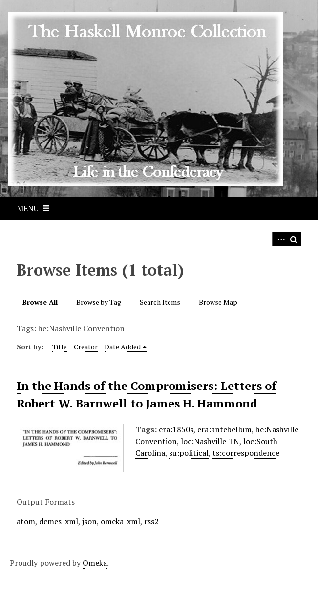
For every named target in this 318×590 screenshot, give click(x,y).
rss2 (151, 521)
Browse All (40, 301)
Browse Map (218, 301)
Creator (86, 346)
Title (59, 346)
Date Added (123, 346)
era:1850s (176, 429)
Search (294, 239)
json (89, 521)
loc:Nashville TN (210, 441)
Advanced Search (279, 239)
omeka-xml (120, 521)
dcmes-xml (58, 521)
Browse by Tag (98, 301)
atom (26, 521)
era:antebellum (224, 429)
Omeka (95, 562)
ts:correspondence (245, 453)
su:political (189, 453)
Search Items (160, 301)
